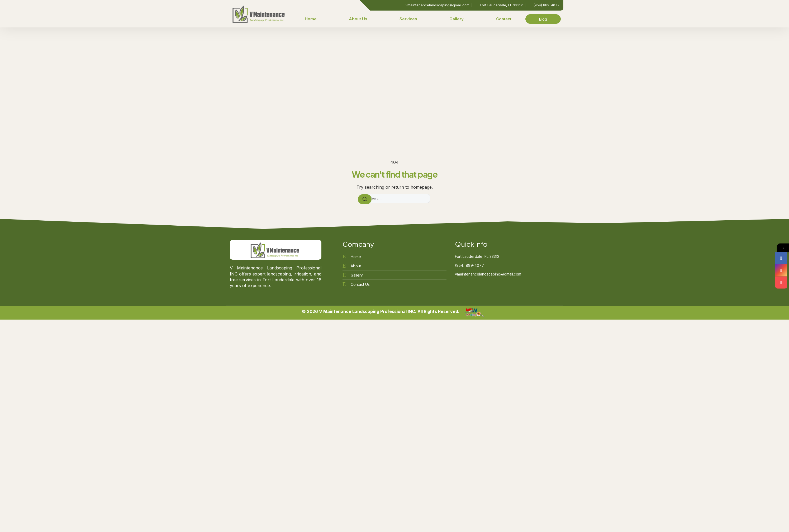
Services (408, 18)
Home (311, 18)
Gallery (456, 18)
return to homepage (411, 187)
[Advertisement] (394, 67)
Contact (503, 18)
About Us (358, 18)
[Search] (365, 199)
